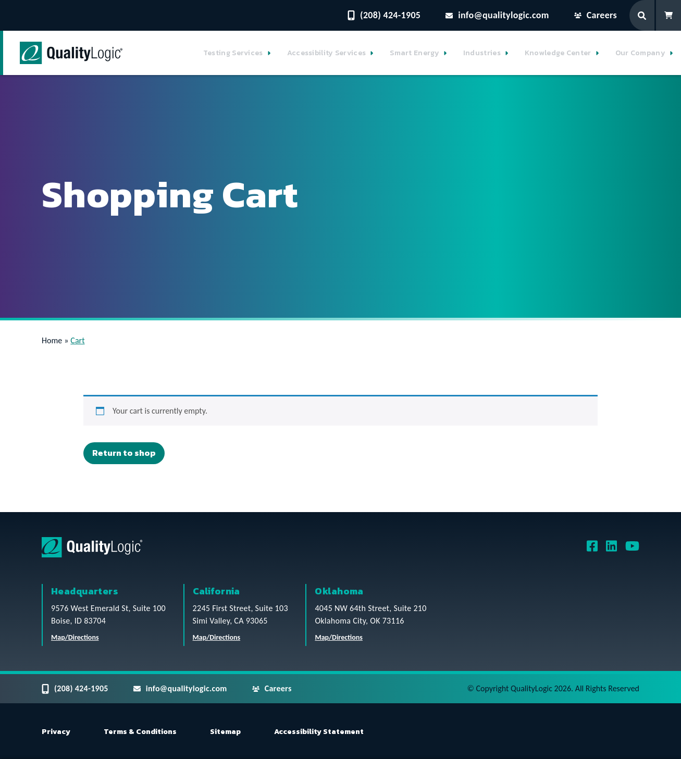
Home (52, 340)
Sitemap (225, 731)
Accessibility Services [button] (326, 52)
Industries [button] (482, 52)
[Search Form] (642, 15)
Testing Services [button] (233, 52)
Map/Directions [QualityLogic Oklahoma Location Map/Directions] (339, 637)
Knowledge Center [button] (558, 52)
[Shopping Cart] (668, 15)
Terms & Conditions (140, 731)
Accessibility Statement (319, 731)
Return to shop (124, 452)
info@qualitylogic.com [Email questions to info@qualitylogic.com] (497, 15)
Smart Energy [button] (414, 52)
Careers (595, 15)
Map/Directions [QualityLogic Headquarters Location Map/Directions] (75, 637)
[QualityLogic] (71, 53)
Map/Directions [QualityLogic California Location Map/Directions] (217, 637)
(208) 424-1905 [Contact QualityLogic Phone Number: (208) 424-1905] (384, 15)
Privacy (56, 731)
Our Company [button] (640, 52)
